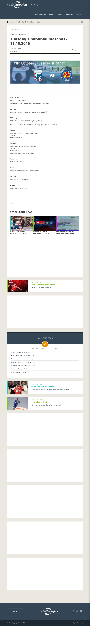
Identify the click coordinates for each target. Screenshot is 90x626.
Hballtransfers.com (40, 14)
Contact (59, 14)
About (51, 14)
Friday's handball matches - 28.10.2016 (23, 365)
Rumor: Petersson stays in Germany (22, 355)
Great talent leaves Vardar (19, 372)
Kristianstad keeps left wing (19, 369)
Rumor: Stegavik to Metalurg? (20, 352)
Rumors (78, 14)
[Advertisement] (45, 254)
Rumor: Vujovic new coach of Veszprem (23, 359)
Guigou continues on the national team (23, 362)
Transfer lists (69, 14)
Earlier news (15, 29)
